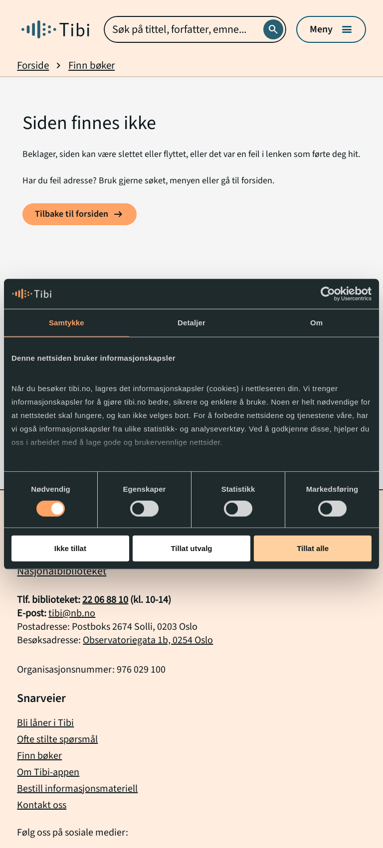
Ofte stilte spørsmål (57, 739)
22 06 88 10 (105, 600)
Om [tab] (316, 322)
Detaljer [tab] (191, 322)
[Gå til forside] (55, 29)
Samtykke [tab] (66, 322)
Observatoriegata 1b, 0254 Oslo (148, 640)
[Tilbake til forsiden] (79, 214)
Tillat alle (313, 548)
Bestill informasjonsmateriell (77, 789)
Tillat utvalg (191, 548)
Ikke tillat (70, 548)
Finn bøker (91, 65)
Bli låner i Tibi (45, 723)
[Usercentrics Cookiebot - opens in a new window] (328, 293)
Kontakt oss (41, 805)
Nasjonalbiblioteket (61, 571)
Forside (33, 65)
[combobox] (195, 29)
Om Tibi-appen (48, 772)
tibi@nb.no (71, 613)
